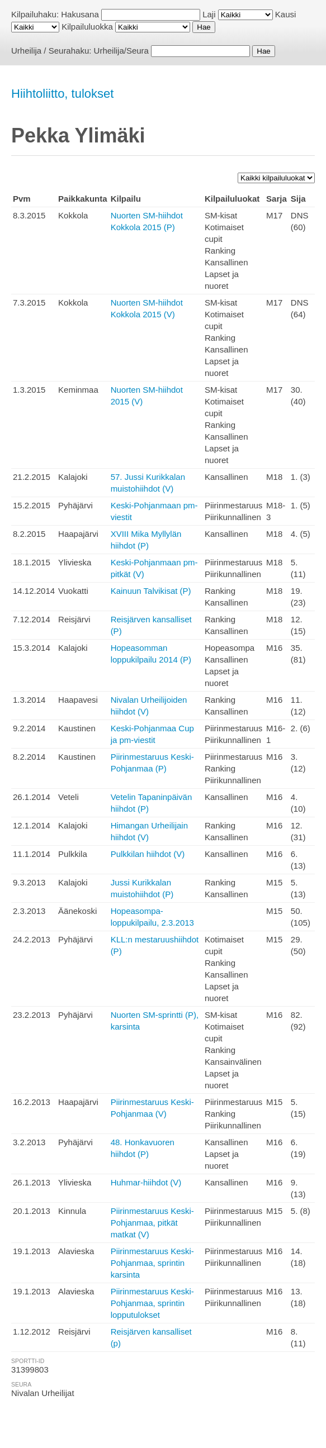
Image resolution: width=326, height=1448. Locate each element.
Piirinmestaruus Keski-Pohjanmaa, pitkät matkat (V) (152, 1222)
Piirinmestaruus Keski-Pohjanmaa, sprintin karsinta (152, 1262)
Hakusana (80, 14)
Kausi (285, 14)
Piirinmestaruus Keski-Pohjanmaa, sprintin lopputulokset (152, 1303)
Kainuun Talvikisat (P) (151, 591)
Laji (208, 14)
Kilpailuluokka (87, 26)
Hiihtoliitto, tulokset (62, 94)
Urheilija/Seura (121, 50)
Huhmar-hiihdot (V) (146, 1182)
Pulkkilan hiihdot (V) (148, 854)
